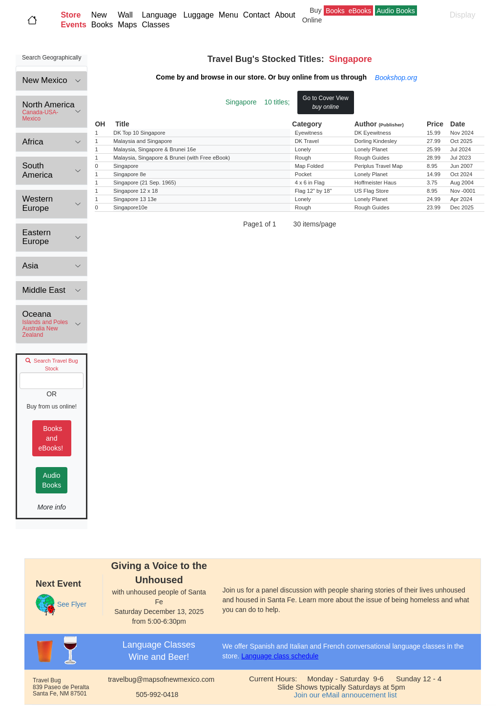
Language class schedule (279, 656)
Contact (256, 15)
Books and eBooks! (52, 438)
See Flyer (71, 604)
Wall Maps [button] (127, 20)
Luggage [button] (199, 15)
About (287, 15)
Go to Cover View (326, 102)
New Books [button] (102, 20)
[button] (73, 20)
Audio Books (51, 480)
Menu (228, 15)
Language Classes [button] (159, 20)
